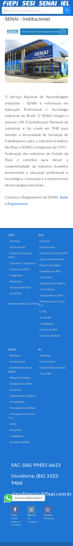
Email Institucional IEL (52, 367)
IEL (40, 349)
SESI (41, 235)
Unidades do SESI (49, 271)
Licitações (45, 277)
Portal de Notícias (19, 287)
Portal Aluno (46, 289)
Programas (15, 275)
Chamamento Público (51, 283)
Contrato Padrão (49, 335)
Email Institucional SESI (53, 253)
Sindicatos (15, 281)
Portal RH (14, 293)
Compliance (46, 323)
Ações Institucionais (51, 259)
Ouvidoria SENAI (19, 442)
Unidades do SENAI (20, 383)
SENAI (12, 349)
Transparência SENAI (21, 407)
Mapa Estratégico (49, 265)
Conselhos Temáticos (22, 263)
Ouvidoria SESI (48, 329)
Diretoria (14, 241)
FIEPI (11, 235)
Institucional (16, 247)
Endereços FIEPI (19, 269)
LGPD (42, 311)
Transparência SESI (50, 295)
